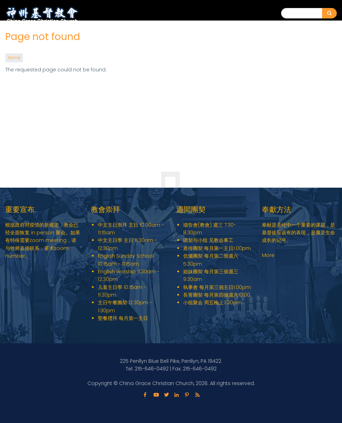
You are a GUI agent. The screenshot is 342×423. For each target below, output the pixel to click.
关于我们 (218, 38)
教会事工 (253, 38)
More (268, 255)
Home (14, 58)
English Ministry (175, 38)
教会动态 (288, 38)
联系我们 (319, 35)
